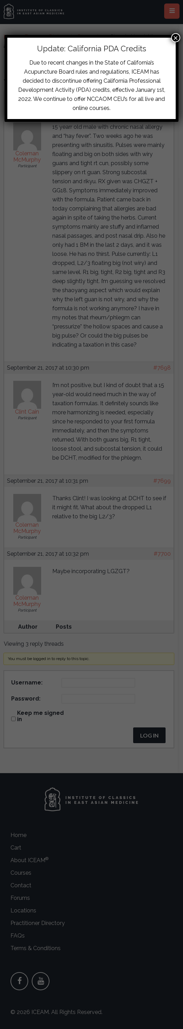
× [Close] (175, 37)
